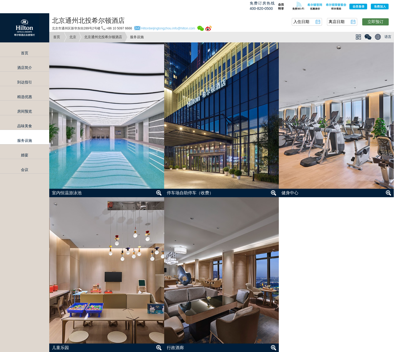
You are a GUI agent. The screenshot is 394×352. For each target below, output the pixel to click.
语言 (387, 37)
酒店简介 (24, 67)
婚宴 (24, 155)
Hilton (24, 27)
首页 (56, 37)
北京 (72, 37)
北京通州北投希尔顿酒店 (103, 37)
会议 (24, 170)
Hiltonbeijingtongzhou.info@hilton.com (168, 28)
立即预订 (375, 21)
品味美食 (24, 126)
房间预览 (24, 111)
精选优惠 (24, 97)
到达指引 (24, 82)
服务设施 (24, 140)
